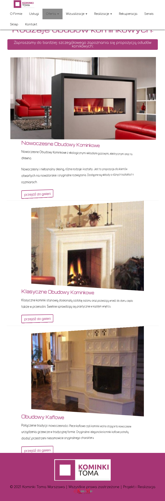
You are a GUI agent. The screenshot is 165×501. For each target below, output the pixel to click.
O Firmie (16, 13)
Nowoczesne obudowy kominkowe (70, 143)
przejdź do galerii (57, 195)
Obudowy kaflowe (60, 416)
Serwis (149, 13)
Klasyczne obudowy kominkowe (68, 291)
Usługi (34, 13)
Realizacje (103, 13)
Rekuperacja (128, 13)
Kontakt (31, 24)
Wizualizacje (76, 13)
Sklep (14, 24)
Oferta (52, 13)
